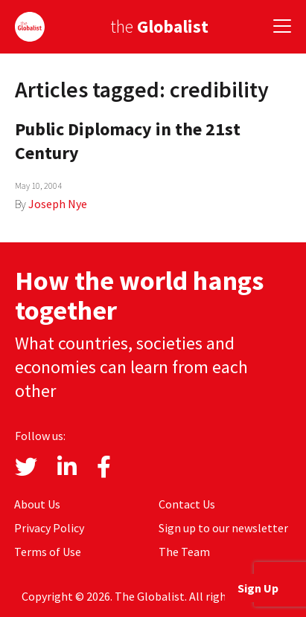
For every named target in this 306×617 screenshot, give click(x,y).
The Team (184, 551)
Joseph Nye (57, 203)
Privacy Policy (49, 527)
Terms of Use (47, 551)
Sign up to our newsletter (223, 527)
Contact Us (187, 504)
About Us (37, 504)
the (159, 26)
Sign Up (258, 588)
